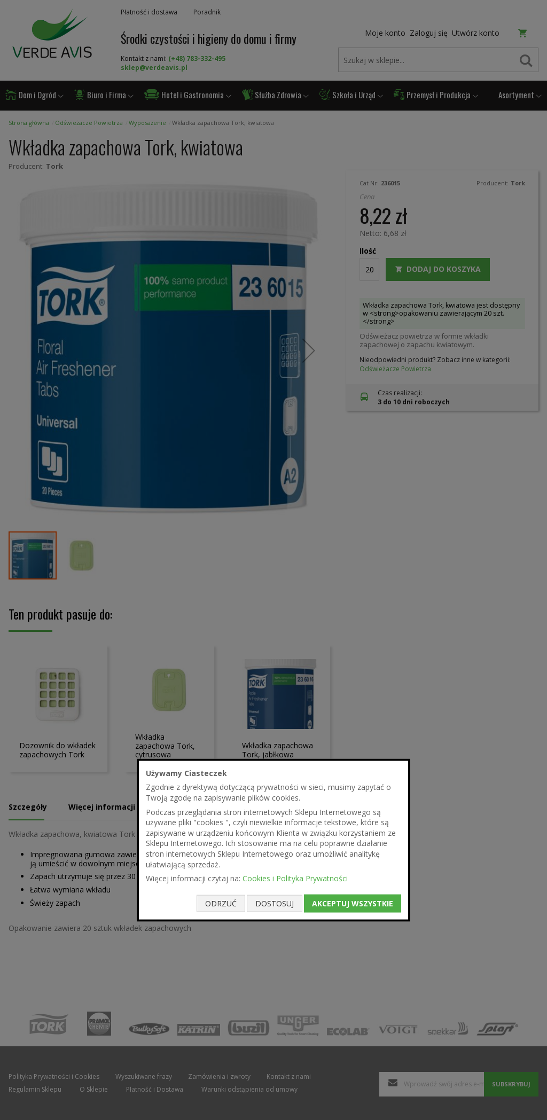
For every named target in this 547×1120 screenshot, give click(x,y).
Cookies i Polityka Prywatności (295, 878)
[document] (273, 839)
